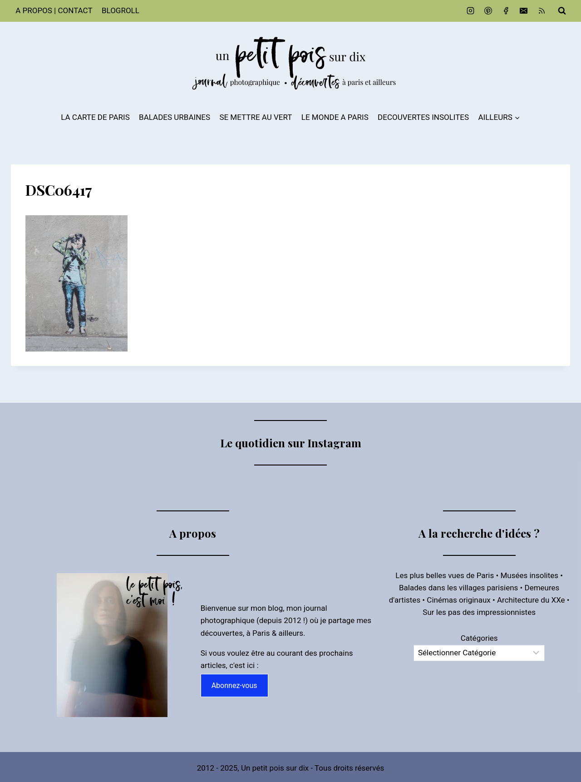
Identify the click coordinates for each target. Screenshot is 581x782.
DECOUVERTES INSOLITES (423, 117)
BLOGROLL (120, 10)
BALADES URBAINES (174, 117)
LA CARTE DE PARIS (95, 117)
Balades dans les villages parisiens (458, 587)
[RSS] (541, 11)
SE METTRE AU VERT (255, 117)
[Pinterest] (488, 11)
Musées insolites (529, 575)
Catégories (479, 638)
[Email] (524, 11)
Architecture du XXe (531, 599)
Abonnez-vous (234, 685)
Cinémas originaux (458, 599)
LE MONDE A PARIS (335, 117)
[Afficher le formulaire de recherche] (562, 11)
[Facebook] (506, 11)
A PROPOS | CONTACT (53, 10)
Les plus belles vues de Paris (444, 575)
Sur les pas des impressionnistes (479, 612)
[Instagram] (470, 11)
